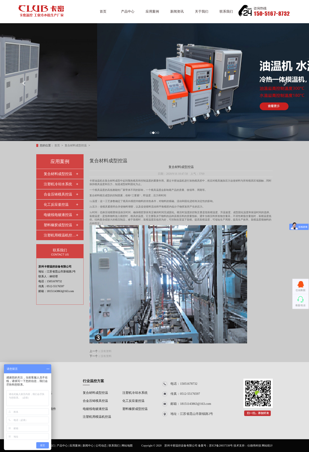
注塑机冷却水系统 (58, 184)
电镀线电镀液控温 (58, 215)
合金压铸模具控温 (58, 194)
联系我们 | (115, 445)
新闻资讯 (177, 11)
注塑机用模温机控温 (97, 416)
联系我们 (226, 11)
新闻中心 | (89, 445)
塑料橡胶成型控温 (58, 225)
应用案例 (152, 11)
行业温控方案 (93, 381)
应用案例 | (76, 445)
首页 (103, 11)
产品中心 (127, 11)
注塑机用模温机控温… (60, 235)
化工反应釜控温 (56, 205)
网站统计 (267, 445)
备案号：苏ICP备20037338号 (215, 445)
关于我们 (201, 11)
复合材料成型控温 (76, 145)
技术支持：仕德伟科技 (247, 445)
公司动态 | (102, 445)
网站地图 (127, 445)
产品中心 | (63, 445)
